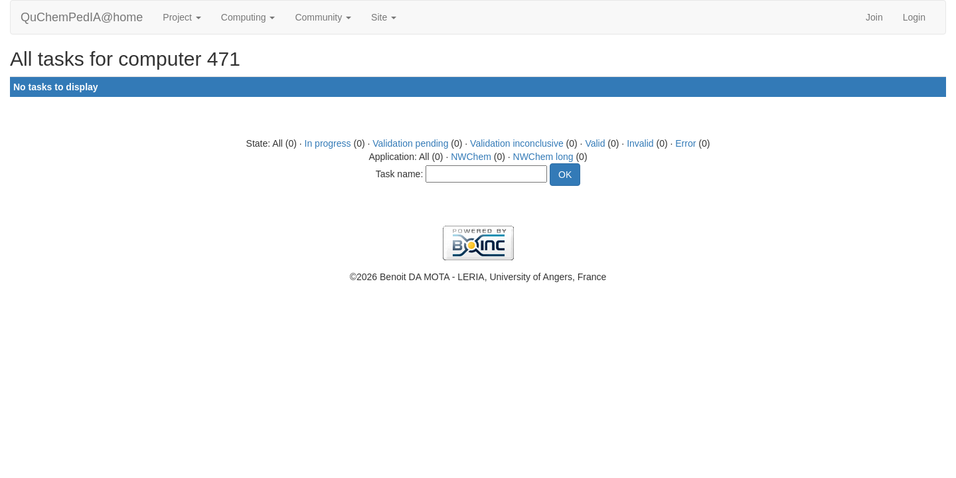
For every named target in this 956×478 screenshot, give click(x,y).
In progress (328, 143)
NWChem (471, 156)
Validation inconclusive (517, 143)
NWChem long (543, 156)
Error (685, 143)
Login (914, 17)
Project (181, 17)
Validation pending (410, 143)
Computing (248, 17)
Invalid (640, 143)
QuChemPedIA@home (82, 17)
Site (383, 17)
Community (323, 17)
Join (874, 17)
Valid (595, 143)
